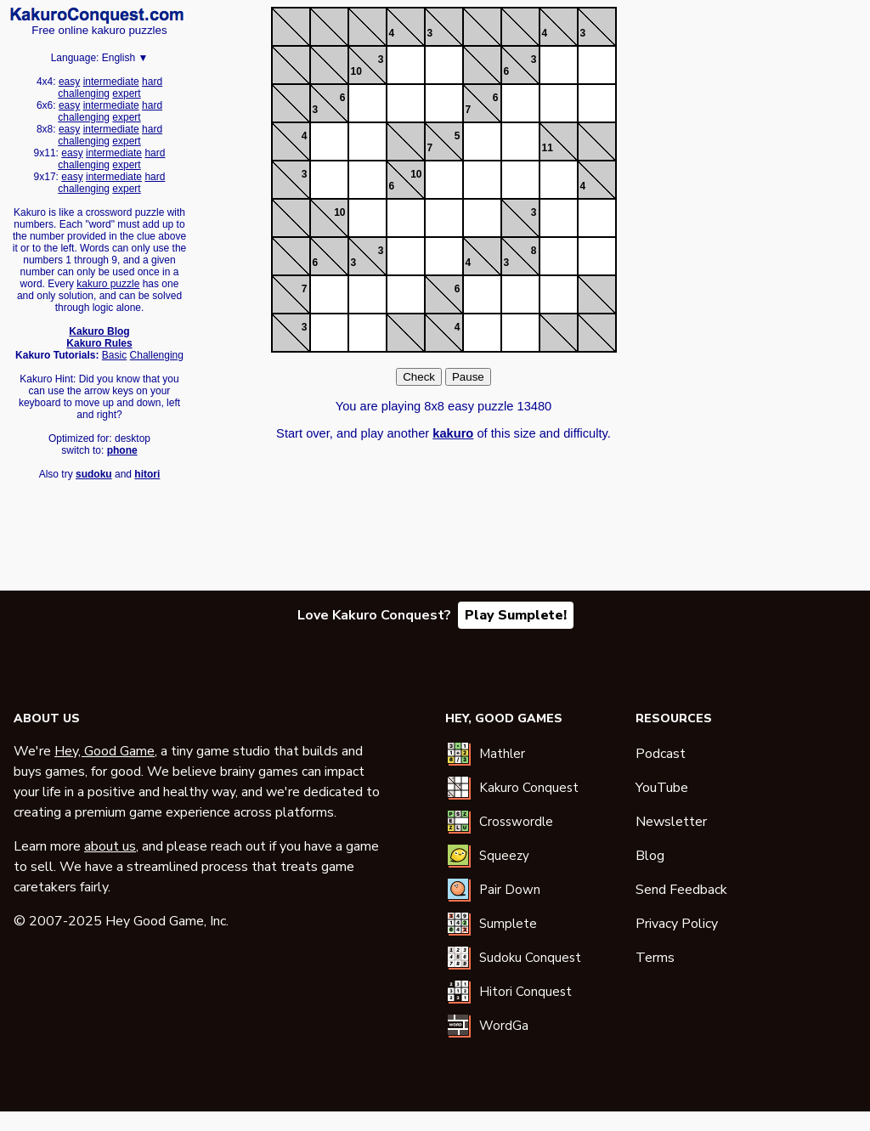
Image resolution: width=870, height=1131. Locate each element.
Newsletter (671, 821)
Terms (655, 957)
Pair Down (509, 889)
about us (110, 846)
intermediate (111, 82)
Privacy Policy (677, 923)
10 (356, 71)
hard (152, 82)
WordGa (503, 1025)
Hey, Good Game (104, 751)
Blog (650, 855)
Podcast (661, 753)
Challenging (157, 355)
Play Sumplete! (516, 615)
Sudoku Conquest (530, 957)
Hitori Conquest (525, 991)
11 (547, 148)
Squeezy (504, 855)
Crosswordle (516, 821)
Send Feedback (681, 889)
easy (69, 82)
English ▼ (125, 58)
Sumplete (508, 923)
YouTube (662, 787)
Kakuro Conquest (529, 787)
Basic (114, 355)
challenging (84, 93)
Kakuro (97, 15)
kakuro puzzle (107, 284)
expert (126, 93)
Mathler (502, 753)
